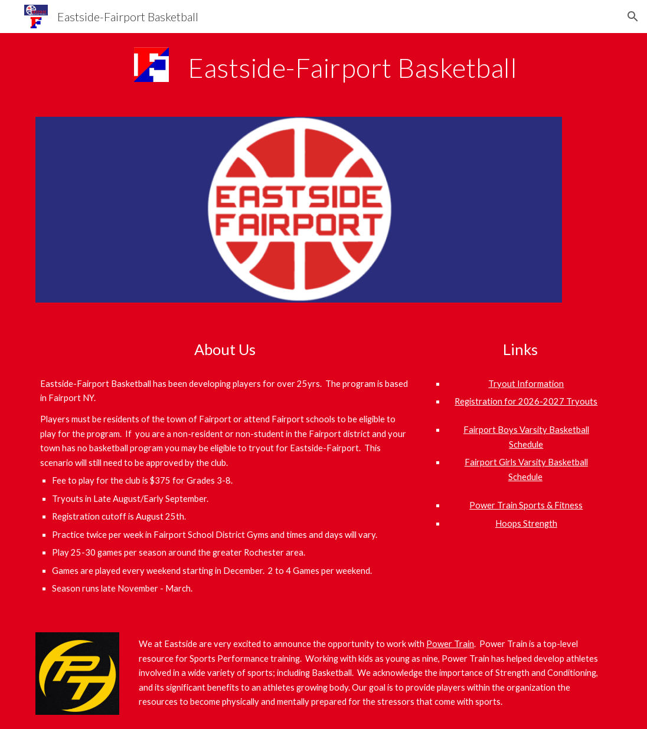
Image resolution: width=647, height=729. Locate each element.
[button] (633, 16)
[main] (397, 67)
